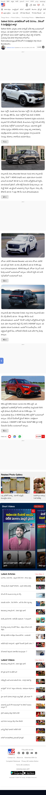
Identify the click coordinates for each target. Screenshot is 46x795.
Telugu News (5, 17)
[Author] (3, 47)
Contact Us (11, 757)
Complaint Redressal (13, 761)
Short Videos (8, 506)
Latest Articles (8, 574)
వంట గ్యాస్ (15, 13)
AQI (34, 5)
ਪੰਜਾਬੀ (32, 1)
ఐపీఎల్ (22, 9)
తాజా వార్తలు (7, 9)
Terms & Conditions (23, 764)
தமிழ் (36, 1)
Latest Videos (7, 660)
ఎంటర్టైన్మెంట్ (15, 9)
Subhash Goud (10, 47)
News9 (3, 1)
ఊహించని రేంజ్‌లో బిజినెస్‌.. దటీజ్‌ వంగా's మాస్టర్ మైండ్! (17, 564)
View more (38, 506)
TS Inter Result (36, 13)
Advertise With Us (30, 757)
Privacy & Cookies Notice (30, 761)
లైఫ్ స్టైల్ (40, 9)
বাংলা (27, 1)
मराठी (16, 1)
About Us (20, 757)
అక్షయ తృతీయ (7, 13)
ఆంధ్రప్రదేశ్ (27, 9)
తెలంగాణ (34, 9)
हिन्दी (8, 1)
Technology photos (27, 17)
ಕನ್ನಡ (12, 1)
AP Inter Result (25, 13)
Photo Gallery (15, 17)
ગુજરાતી (22, 1)
